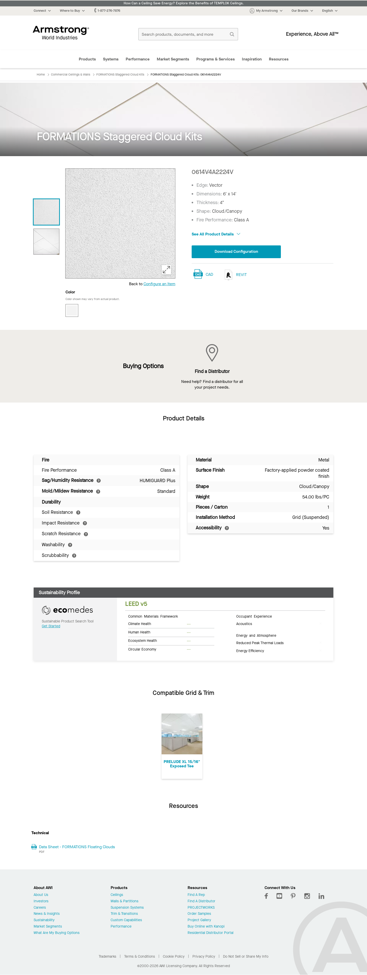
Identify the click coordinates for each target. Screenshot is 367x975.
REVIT (234, 275)
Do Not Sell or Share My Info (245, 956)
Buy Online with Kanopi (206, 926)
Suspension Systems (127, 908)
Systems (111, 59)
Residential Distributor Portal (210, 933)
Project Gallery (199, 920)
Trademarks (107, 956)
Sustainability (44, 920)
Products (87, 59)
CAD (209, 274)
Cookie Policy (174, 956)
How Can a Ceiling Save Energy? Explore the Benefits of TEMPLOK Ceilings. (184, 3)
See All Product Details (216, 234)
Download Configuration (236, 251)
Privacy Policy (203, 956)
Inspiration (252, 59)
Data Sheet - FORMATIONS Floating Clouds (77, 846)
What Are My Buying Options (57, 933)
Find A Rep (196, 895)
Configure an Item (159, 283)
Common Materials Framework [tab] (153, 616)
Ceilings (117, 895)
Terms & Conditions (139, 956)
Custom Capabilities (126, 920)
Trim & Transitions (124, 914)
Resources (279, 59)
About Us (41, 895)
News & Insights (47, 914)
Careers (40, 908)
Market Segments (173, 59)
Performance (138, 59)
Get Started (51, 626)
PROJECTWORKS (201, 908)
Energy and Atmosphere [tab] (256, 635)
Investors (41, 901)
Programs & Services (215, 59)
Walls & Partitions (124, 901)
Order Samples (199, 914)
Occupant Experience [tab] (254, 616)
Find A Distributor (201, 901)
